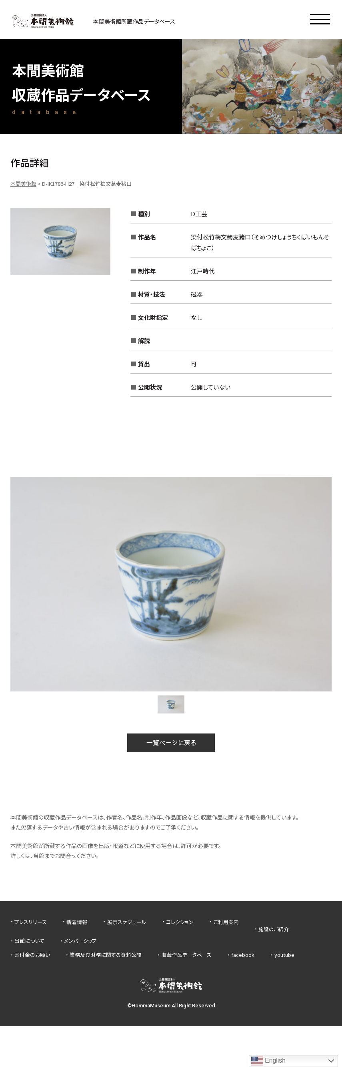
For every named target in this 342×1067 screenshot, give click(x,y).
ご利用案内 (226, 922)
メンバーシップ (80, 941)
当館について (29, 941)
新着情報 (76, 922)
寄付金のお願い (32, 955)
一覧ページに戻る (171, 743)
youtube (284, 955)
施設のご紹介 (273, 929)
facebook (242, 955)
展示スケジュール (126, 922)
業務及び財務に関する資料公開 (106, 955)
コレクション (180, 922)
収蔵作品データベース (187, 955)
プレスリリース (30, 922)
